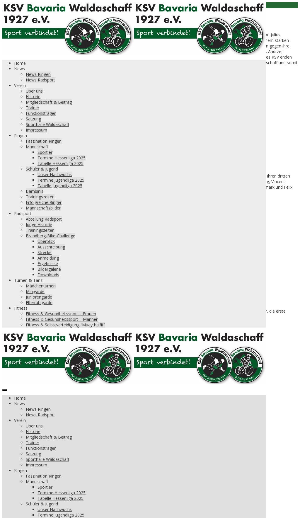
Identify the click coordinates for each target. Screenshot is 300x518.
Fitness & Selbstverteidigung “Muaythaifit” (65, 325)
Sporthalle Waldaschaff (47, 124)
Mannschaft (37, 146)
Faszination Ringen (44, 141)
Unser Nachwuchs (55, 174)
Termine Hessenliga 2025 (62, 158)
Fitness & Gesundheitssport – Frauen (61, 313)
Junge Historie (39, 224)
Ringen (20, 135)
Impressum (36, 130)
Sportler (45, 152)
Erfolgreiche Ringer (44, 202)
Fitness (21, 308)
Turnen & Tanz (28, 280)
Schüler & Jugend (42, 169)
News (19, 68)
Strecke (45, 252)
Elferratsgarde (39, 302)
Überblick (46, 241)
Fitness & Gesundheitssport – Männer (62, 319)
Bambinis (34, 191)
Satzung (33, 119)
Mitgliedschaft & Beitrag (49, 102)
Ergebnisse (48, 263)
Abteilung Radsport (44, 219)
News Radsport (40, 80)
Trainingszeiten (40, 197)
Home (20, 63)
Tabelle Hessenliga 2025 (60, 163)
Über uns (34, 91)
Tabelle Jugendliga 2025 (60, 185)
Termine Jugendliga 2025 (61, 180)
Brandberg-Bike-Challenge (50, 235)
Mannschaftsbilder (43, 208)
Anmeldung (48, 258)
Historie (33, 96)
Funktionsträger (41, 113)
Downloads (48, 274)
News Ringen (38, 74)
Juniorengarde (39, 297)
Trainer (32, 107)
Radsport (22, 213)
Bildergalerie (49, 269)
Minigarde (35, 291)
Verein (20, 85)
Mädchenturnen (41, 286)
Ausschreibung (51, 247)
